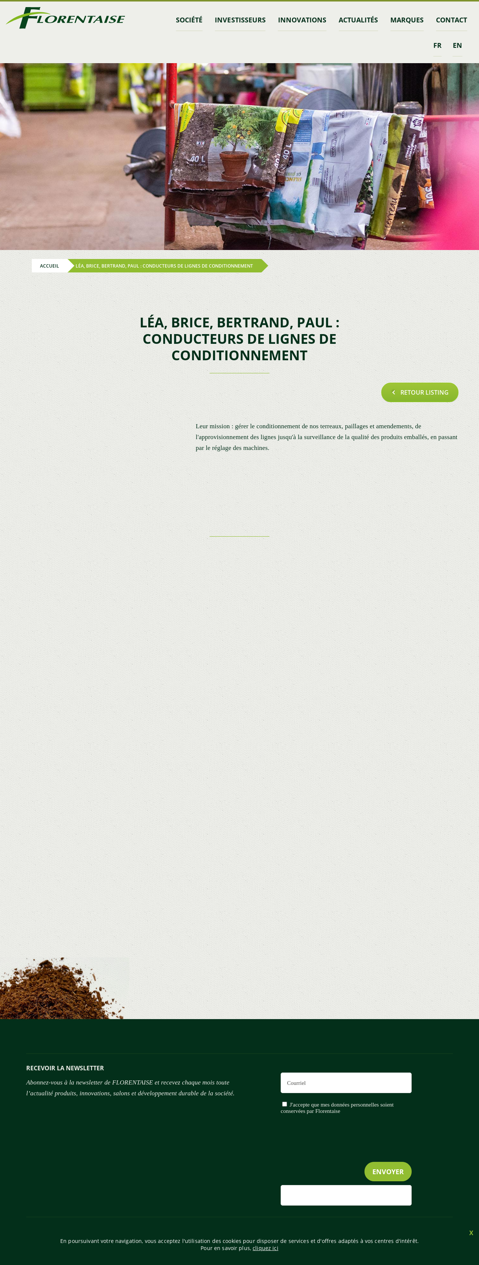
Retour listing (424, 392)
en (457, 44)
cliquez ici (265, 1248)
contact (451, 19)
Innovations (303, 19)
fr (437, 44)
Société (191, 19)
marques (407, 19)
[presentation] (355, 1153)
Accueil (49, 265)
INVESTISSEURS (242, 19)
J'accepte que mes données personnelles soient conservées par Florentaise (337, 1108)
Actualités (359, 19)
